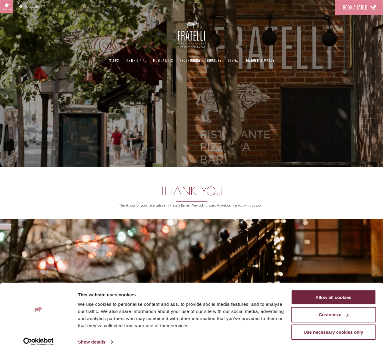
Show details (91, 333)
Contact (234, 59)
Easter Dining (136, 59)
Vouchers (214, 59)
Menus (114, 59)
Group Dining (189, 59)
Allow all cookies (334, 288)
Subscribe (29, 6)
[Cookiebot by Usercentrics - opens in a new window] (38, 333)
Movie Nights (163, 59)
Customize (334, 306)
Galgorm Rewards (260, 59)
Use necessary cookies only (333, 323)
